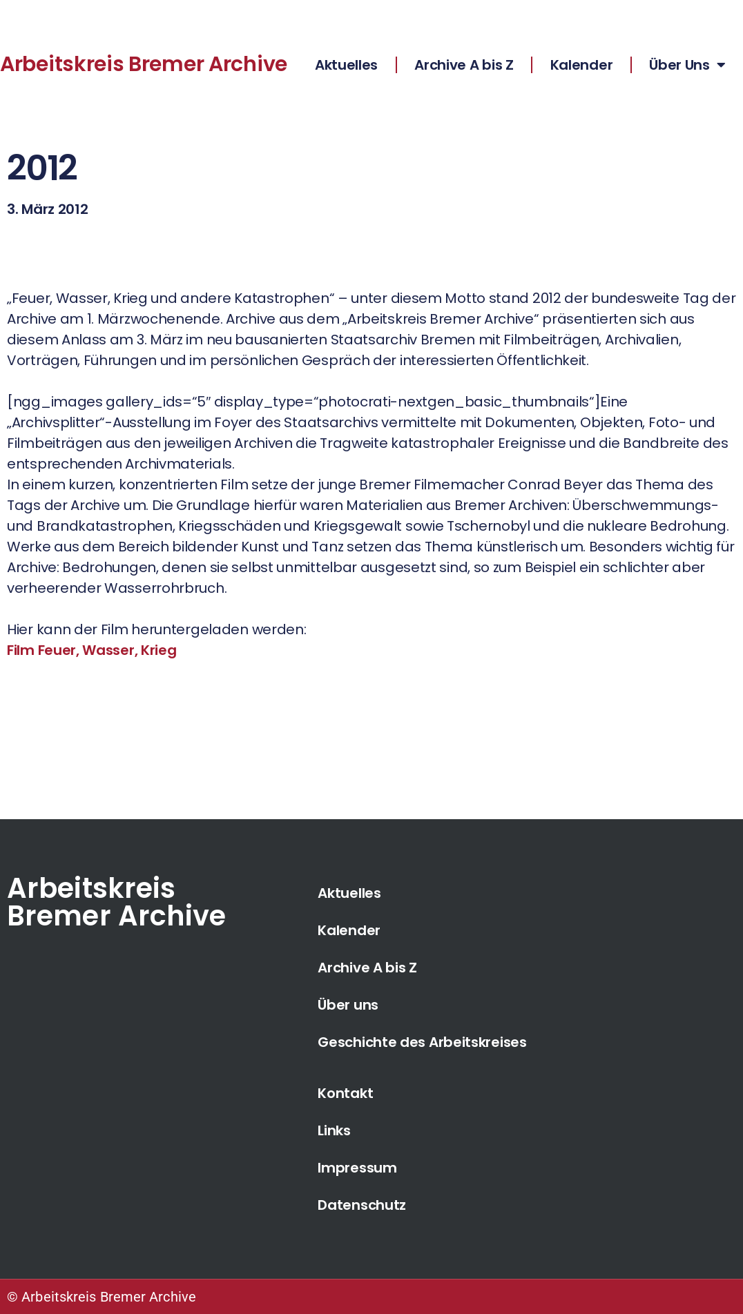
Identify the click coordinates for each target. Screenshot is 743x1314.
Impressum (357, 1167)
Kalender (581, 65)
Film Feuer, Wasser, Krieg (92, 650)
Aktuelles (346, 65)
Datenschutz (362, 1205)
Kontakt (345, 1093)
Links (334, 1130)
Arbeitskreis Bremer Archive (143, 64)
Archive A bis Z (464, 65)
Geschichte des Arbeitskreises (422, 1042)
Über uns (348, 1004)
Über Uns (687, 65)
